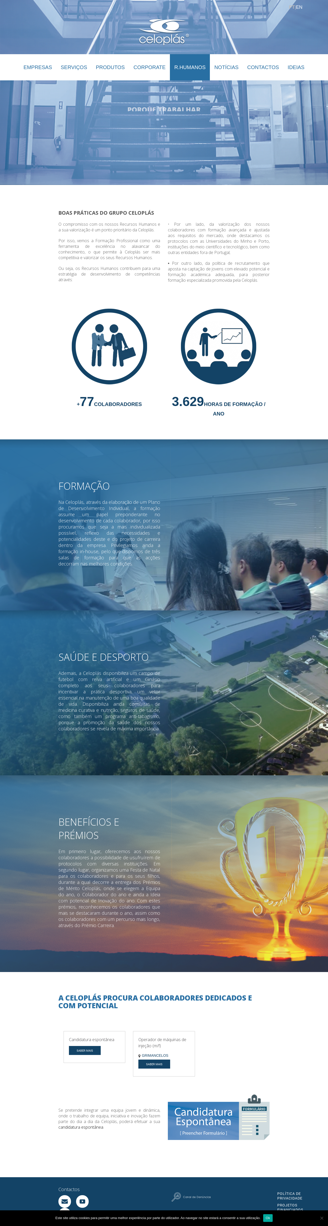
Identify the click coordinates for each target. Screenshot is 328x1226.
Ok (268, 1218)
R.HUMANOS (190, 67)
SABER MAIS (85, 1043)
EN (299, 7)
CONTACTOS (263, 67)
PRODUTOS (110, 67)
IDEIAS (296, 67)
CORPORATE (150, 67)
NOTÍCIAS (226, 67)
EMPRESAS (38, 67)
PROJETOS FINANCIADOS (290, 1200)
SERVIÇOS (74, 67)
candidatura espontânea (80, 1120)
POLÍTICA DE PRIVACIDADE (289, 1188)
